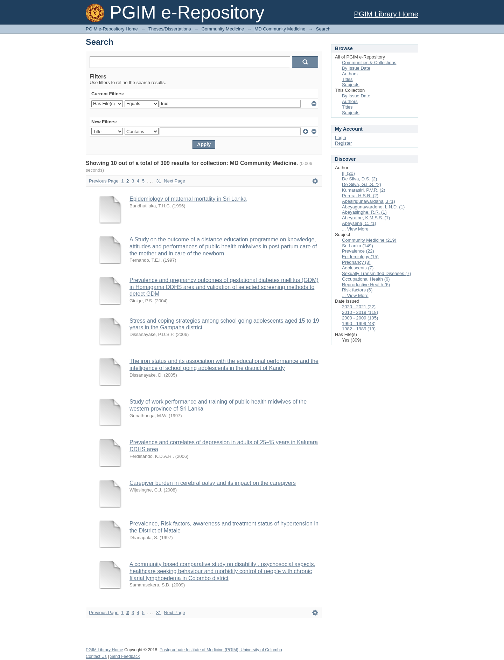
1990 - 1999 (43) (359, 323)
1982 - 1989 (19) (359, 328)
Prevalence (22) (358, 251)
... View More (355, 229)
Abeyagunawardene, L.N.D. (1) (373, 206)
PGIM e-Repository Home (112, 29)
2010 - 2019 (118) (360, 312)
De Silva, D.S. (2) (359, 178)
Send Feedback (125, 656)
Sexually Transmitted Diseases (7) (376, 273)
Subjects (350, 84)
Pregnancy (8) (356, 262)
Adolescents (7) (357, 267)
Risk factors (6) (357, 290)
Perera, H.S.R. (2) (360, 195)
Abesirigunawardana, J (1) (368, 201)
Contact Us (96, 656)
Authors (350, 73)
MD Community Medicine (279, 29)
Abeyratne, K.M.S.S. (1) (366, 217)
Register (343, 143)
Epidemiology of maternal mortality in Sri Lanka (188, 199)
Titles (347, 79)
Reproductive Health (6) (366, 284)
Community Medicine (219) (369, 240)
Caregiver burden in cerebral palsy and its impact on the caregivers (213, 483)
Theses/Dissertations (169, 29)
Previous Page (104, 181)
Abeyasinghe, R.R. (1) (364, 212)
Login (340, 137)
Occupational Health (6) (366, 279)
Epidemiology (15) (360, 256)
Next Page (174, 181)
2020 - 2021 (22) (359, 306)
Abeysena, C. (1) (359, 223)
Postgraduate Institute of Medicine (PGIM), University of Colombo (221, 649)
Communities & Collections (369, 62)
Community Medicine (223, 29)
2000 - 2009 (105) (360, 318)
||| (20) (348, 173)
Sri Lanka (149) (357, 245)
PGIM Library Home (386, 14)
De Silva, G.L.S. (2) (361, 184)
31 (158, 181)
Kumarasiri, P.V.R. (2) (363, 190)
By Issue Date (356, 68)
